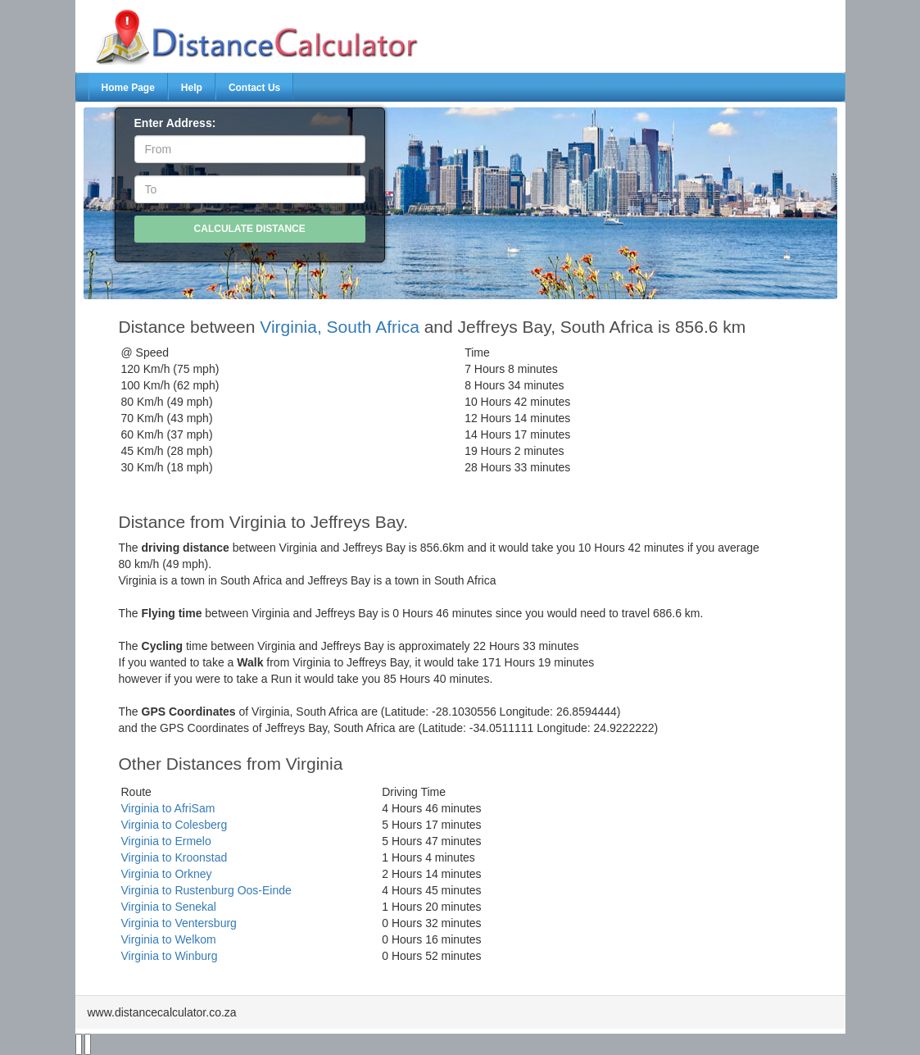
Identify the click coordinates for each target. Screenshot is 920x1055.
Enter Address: (175, 123)
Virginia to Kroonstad (174, 857)
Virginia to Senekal (168, 906)
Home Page (128, 87)
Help (191, 87)
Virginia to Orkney (166, 873)
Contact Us (254, 87)
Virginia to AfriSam (168, 808)
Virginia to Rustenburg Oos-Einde (206, 890)
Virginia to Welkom (168, 939)
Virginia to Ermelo (166, 841)
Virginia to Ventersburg (179, 923)
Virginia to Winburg (169, 955)
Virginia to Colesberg (174, 824)
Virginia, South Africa (339, 326)
